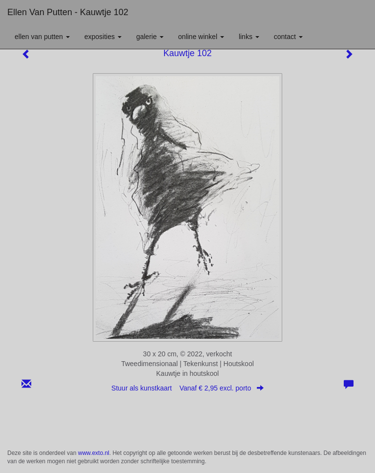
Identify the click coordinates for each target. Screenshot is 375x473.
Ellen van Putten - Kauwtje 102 (67, 12)
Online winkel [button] (201, 37)
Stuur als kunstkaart (187, 388)
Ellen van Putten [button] (42, 37)
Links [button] (249, 37)
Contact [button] (288, 37)
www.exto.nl (93, 453)
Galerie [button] (150, 37)
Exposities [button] (103, 37)
